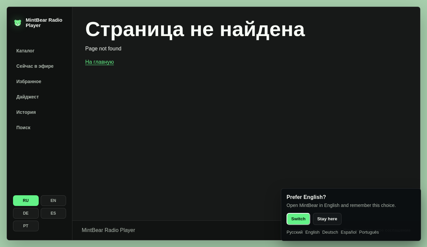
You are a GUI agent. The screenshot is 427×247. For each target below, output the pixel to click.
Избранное (28, 81)
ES (53, 213)
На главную (99, 62)
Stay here (327, 218)
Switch (298, 218)
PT (25, 226)
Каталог (25, 50)
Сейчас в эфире (35, 66)
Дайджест (27, 96)
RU (26, 200)
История (26, 112)
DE (26, 213)
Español (349, 232)
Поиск (23, 127)
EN (53, 200)
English (312, 232)
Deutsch (330, 232)
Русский (295, 232)
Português (369, 232)
